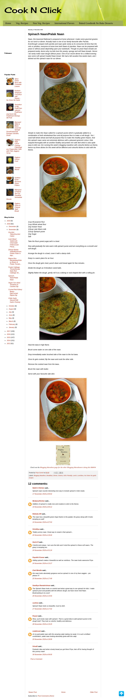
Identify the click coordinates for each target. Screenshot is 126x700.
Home (8, 23)
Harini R (35, 542)
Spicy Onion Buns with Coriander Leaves (18, 82)
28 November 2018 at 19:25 (42, 624)
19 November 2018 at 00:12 (42, 507)
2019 (9, 221)
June (11, 315)
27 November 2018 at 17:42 (42, 609)
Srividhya (36, 529)
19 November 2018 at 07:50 (42, 522)
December (12, 226)
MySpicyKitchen (38, 501)
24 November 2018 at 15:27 (42, 563)
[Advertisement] (63, 675)
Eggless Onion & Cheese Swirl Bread (17, 207)
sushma (35, 603)
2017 (9, 331)
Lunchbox (80, 475)
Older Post (93, 692)
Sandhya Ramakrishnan (41, 585)
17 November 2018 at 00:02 (42, 494)
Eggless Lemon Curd (17, 159)
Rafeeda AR (36, 514)
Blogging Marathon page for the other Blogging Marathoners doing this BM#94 (68, 467)
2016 (9, 334)
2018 (9, 224)
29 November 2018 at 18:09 (42, 639)
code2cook (36, 631)
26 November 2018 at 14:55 (42, 596)
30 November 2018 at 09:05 (42, 654)
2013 (9, 343)
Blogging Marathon (40, 475)
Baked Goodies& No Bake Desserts (96, 23)
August (11, 309)
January (12, 327)
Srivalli (35, 646)
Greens (60, 475)
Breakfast (49, 475)
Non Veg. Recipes (41, 23)
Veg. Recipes (22, 23)
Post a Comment (36, 659)
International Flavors (64, 23)
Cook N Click (32, 10)
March (11, 321)
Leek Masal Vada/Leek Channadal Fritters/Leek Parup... (13, 242)
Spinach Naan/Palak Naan (13, 277)
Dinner (55, 475)
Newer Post (33, 692)
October (12, 306)
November (12, 229)
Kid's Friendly (68, 475)
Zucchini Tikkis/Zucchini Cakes (14, 234)
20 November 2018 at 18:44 (42, 535)
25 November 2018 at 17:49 (42, 578)
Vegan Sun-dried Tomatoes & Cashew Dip (14, 284)
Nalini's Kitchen (38, 488)
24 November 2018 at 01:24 (42, 550)
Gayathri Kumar (38, 557)
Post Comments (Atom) (46, 696)
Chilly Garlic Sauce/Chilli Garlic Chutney (14, 300)
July (10, 312)
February (12, 324)
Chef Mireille (37, 570)
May (10, 318)
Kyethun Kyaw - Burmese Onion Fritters (18, 181)
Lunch (75, 475)
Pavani (35, 616)
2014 (9, 340)
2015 (9, 337)
